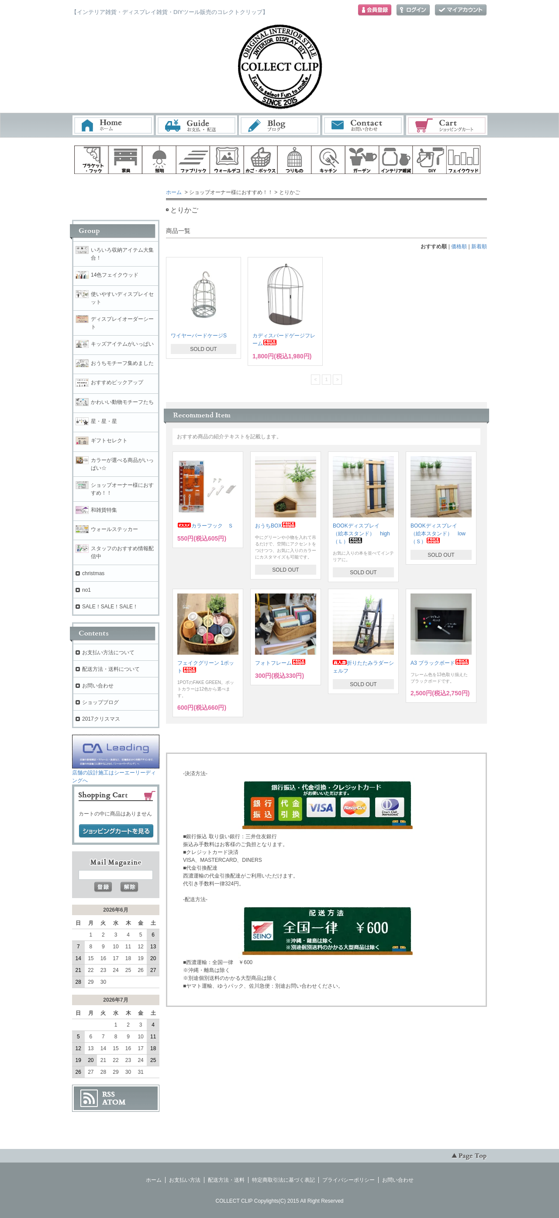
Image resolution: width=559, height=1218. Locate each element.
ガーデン (362, 160)
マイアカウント (461, 10)
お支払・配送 (196, 125)
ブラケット (91, 160)
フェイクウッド (464, 160)
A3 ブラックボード (440, 663)
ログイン (413, 10)
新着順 (479, 246)
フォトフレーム (280, 663)
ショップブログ (100, 702)
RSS (108, 1094)
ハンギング (294, 160)
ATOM (114, 1102)
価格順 (459, 246)
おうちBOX (275, 526)
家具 (125, 160)
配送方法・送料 (226, 1180)
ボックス (261, 160)
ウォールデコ (227, 160)
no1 (86, 590)
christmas (93, 573)
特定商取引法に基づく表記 (283, 1180)
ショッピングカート (447, 125)
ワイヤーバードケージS (199, 336)
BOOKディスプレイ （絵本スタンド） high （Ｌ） (364, 534)
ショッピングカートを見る (116, 831)
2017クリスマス (101, 719)
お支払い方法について (108, 652)
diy (430, 160)
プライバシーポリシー (348, 1180)
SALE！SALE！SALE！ (110, 607)
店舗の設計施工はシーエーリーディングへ (115, 774)
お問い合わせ (363, 125)
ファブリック (193, 160)
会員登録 (375, 10)
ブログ (280, 125)
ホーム (113, 125)
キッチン (328, 160)
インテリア (396, 160)
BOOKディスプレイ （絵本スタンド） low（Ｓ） (438, 534)
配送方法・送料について (111, 669)
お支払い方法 (184, 1180)
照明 (159, 160)
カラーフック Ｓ (205, 526)
